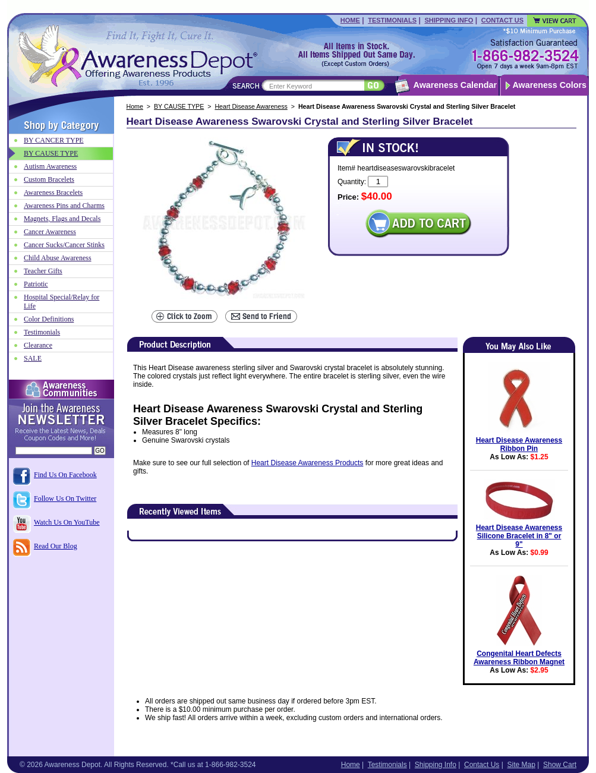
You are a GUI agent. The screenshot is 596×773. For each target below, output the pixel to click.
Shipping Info (448, 20)
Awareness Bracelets (53, 192)
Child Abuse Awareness (58, 258)
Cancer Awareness (50, 232)
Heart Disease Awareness (251, 106)
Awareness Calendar (455, 85)
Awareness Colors (550, 85)
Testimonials (392, 20)
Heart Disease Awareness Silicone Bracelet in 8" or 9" (519, 535)
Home (350, 20)
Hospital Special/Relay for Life (61, 301)
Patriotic (36, 284)
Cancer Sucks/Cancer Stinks (64, 245)
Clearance (38, 345)
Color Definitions (49, 319)
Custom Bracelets (49, 179)
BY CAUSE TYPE (179, 106)
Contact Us (502, 20)
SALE (33, 358)
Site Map (521, 765)
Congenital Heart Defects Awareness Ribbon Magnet (519, 657)
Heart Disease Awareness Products (307, 463)
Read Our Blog (55, 546)
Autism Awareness (50, 166)
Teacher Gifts (43, 271)
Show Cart (559, 765)
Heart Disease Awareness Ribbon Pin (519, 444)
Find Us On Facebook (65, 475)
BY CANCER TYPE (54, 140)
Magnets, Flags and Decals (62, 218)
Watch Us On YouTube (67, 522)
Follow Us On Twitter (65, 498)
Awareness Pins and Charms (64, 205)
